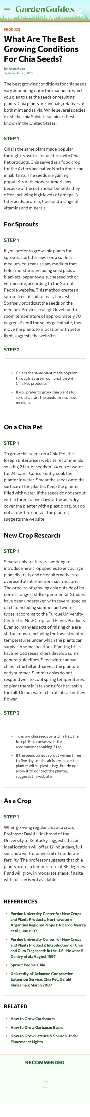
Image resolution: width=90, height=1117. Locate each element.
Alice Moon (17, 68)
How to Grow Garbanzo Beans (37, 1027)
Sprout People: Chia (28, 965)
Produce (12, 29)
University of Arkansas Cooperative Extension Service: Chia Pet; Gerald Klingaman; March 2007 (42, 979)
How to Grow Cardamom (33, 1018)
